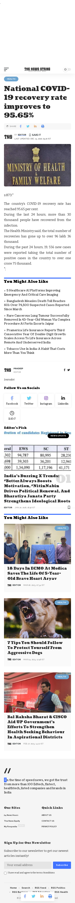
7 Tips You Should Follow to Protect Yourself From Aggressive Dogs (35, 647)
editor (22, 135)
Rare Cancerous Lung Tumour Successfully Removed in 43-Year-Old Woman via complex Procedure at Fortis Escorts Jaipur (37, 320)
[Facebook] (64, 370)
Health (11, 79)
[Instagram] (46, 400)
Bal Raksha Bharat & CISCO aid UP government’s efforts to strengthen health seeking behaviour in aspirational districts (37, 727)
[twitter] (68, 370)
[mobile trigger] (7, 69)
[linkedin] (63, 400)
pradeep (18, 368)
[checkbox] (5, 873)
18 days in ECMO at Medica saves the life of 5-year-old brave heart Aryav (37, 573)
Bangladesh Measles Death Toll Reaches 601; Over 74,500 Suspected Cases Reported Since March (36, 305)
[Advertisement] (37, 35)
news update (58, 436)
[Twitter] (28, 400)
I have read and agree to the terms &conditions (31, 872)
